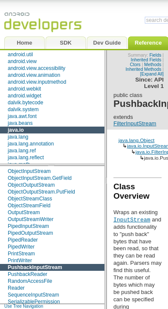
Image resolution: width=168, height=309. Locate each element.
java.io (16, 130)
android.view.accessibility (36, 68)
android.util (20, 55)
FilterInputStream (134, 123)
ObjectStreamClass (30, 199)
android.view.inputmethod (37, 82)
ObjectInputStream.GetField (40, 178)
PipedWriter (21, 247)
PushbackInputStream (35, 267)
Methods (153, 64)
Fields (156, 55)
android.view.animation (34, 75)
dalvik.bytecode (25, 103)
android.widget (24, 96)
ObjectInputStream (29, 171)
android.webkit (24, 89)
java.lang (18, 137)
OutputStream (24, 212)
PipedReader (23, 240)
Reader (16, 288)
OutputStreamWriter (30, 219)
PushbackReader (27, 274)
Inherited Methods (143, 69)
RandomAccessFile (30, 281)
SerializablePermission (34, 302)
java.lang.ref (22, 151)
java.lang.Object (137, 140)
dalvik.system (23, 109)
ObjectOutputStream (31, 185)
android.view (22, 61)
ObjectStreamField (29, 206)
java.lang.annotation (31, 144)
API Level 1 (154, 82)
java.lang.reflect (26, 157)
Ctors (135, 64)
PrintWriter (20, 261)
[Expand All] (152, 74)
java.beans (20, 123)
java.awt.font (22, 116)
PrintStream (21, 254)
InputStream (131, 219)
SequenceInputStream (33, 295)
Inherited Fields (146, 60)
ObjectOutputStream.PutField (41, 192)
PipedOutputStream (30, 233)
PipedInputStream (28, 226)
